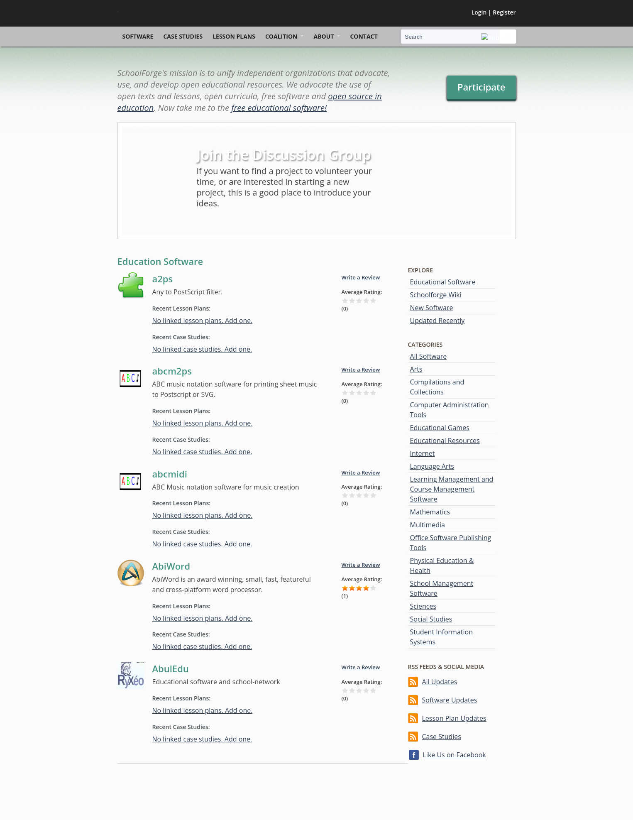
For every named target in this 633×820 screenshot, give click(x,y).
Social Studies (431, 619)
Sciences (423, 606)
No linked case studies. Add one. (202, 349)
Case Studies (183, 36)
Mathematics (430, 511)
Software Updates (449, 700)
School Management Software (442, 588)
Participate (481, 87)
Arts (416, 369)
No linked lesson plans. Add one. (202, 320)
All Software (428, 356)
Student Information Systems (441, 636)
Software (138, 36)
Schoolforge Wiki (436, 294)
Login (479, 12)
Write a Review (361, 277)
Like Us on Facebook (454, 754)
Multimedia (427, 524)
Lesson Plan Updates (454, 718)
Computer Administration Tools (449, 409)
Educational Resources (445, 440)
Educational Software (443, 281)
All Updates (439, 681)
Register (504, 12)
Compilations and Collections (437, 387)
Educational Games (439, 427)
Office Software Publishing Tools (450, 542)
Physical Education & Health (442, 565)
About (323, 36)
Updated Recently (437, 320)
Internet (422, 453)
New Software (431, 307)
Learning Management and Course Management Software (452, 489)
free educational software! (279, 107)
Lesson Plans (234, 36)
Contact (363, 36)
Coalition (281, 36)
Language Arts (432, 466)
